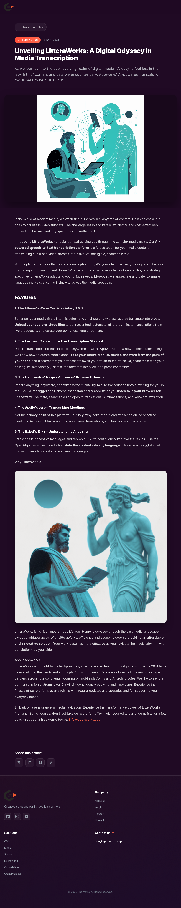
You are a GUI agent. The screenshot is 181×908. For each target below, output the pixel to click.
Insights (99, 807)
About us (100, 800)
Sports (8, 854)
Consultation (11, 867)
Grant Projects (12, 873)
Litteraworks (11, 860)
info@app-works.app (85, 719)
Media (8, 847)
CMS (7, 841)
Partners (100, 813)
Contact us (101, 820)
